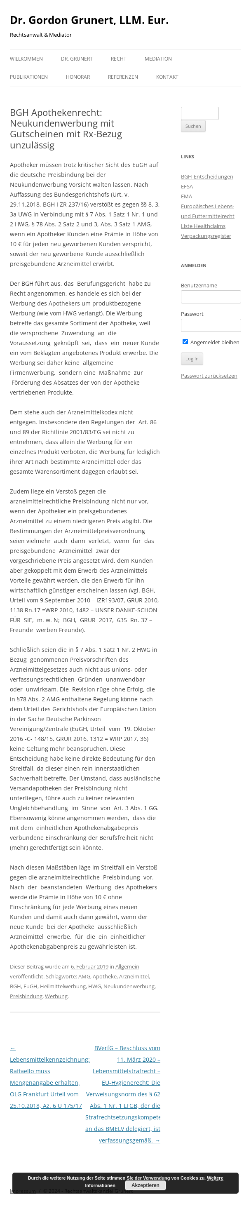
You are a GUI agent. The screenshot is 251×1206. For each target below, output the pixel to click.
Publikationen (29, 76)
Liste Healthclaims (203, 226)
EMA (186, 196)
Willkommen (26, 58)
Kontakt (167, 76)
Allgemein (127, 966)
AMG (84, 976)
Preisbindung (26, 996)
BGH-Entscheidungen (207, 176)
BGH (15, 986)
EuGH (30, 986)
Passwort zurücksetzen (209, 375)
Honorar (78, 76)
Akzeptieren (145, 1185)
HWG (94, 986)
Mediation (158, 58)
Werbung (56, 996)
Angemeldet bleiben (211, 342)
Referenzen (123, 76)
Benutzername (199, 285)
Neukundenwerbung (129, 986)
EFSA (187, 186)
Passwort (192, 313)
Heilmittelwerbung (63, 986)
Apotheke (105, 976)
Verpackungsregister (206, 236)
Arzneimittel (134, 976)
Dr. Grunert (77, 58)
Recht (119, 58)
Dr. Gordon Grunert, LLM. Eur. (89, 19)
